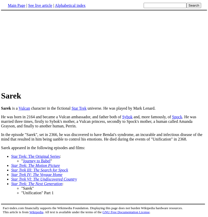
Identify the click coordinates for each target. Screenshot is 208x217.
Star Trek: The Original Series (35, 156)
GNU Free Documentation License (125, 212)
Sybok (127, 117)
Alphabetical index (70, 5)
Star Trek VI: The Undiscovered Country (44, 179)
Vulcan (24, 108)
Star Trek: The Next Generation (36, 184)
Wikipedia (36, 212)
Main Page (16, 5)
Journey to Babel (36, 161)
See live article (40, 5)
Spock (177, 117)
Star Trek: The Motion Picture (35, 165)
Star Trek (78, 108)
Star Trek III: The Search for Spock (39, 170)
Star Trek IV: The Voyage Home (36, 174)
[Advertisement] (43, 50)
